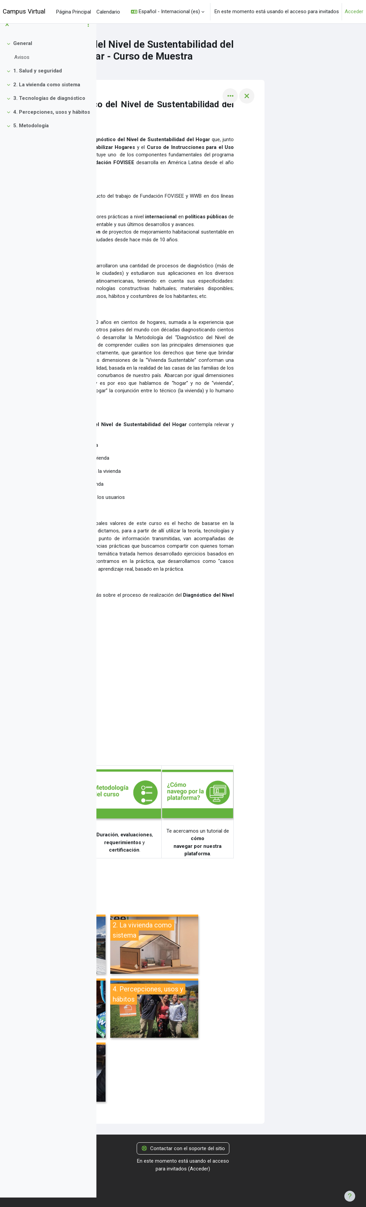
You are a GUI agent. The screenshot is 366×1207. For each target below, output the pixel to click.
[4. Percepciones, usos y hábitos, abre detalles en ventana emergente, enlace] (251, 1009)
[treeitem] (48, 60)
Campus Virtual (24, 11)
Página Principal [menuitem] (73, 12)
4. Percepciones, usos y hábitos (51, 122)
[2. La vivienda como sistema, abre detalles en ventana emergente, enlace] (251, 945)
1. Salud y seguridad (37, 81)
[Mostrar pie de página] (349, 1196)
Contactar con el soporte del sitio (183, 1148)
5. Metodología (31, 135)
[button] (168, 11)
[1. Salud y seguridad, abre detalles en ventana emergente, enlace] (158, 945)
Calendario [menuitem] (108, 12)
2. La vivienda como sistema (46, 94)
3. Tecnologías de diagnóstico (49, 108)
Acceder (354, 11)
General (22, 53)
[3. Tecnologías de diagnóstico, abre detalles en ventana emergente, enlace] (158, 1009)
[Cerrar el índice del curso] (7, 34)
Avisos (21, 67)
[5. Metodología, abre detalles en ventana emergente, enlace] (158, 1073)
